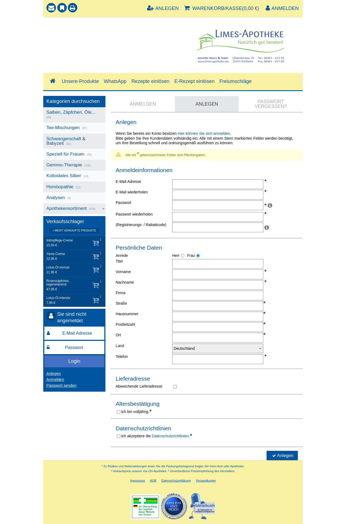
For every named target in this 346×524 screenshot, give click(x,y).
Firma (120, 293)
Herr (175, 255)
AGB (153, 480)
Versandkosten (206, 480)
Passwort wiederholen (134, 214)
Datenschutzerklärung (176, 480)
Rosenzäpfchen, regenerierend (57, 282)
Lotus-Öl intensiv (58, 298)
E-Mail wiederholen (132, 192)
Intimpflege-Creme (59, 240)
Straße (121, 303)
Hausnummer (127, 314)
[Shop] (52, 81)
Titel (119, 261)
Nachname (125, 282)
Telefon (122, 356)
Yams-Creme (55, 254)
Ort (118, 335)
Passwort (123, 202)
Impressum (137, 480)
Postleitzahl (125, 324)
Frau (191, 255)
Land (120, 346)
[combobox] (109, 39)
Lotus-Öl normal (57, 267)
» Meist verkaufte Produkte (74, 230)
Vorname (123, 272)
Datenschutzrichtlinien (170, 436)
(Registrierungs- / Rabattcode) (141, 225)
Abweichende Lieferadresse (139, 386)
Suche (53, 26)
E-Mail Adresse (128, 181)
